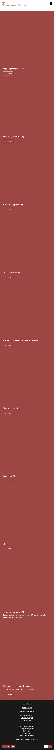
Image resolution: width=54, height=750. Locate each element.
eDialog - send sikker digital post (27, 739)
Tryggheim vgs (19, 4)
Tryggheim (27, 704)
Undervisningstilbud (27, 715)
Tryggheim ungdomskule (27, 712)
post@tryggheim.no (27, 736)
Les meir (8, 73)
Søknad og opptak (27, 718)
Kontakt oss (27, 720)
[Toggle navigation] (50, 4)
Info (27, 722)
